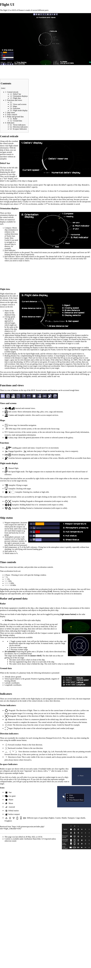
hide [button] (3, 88)
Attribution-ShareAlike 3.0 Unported (37, 839)
